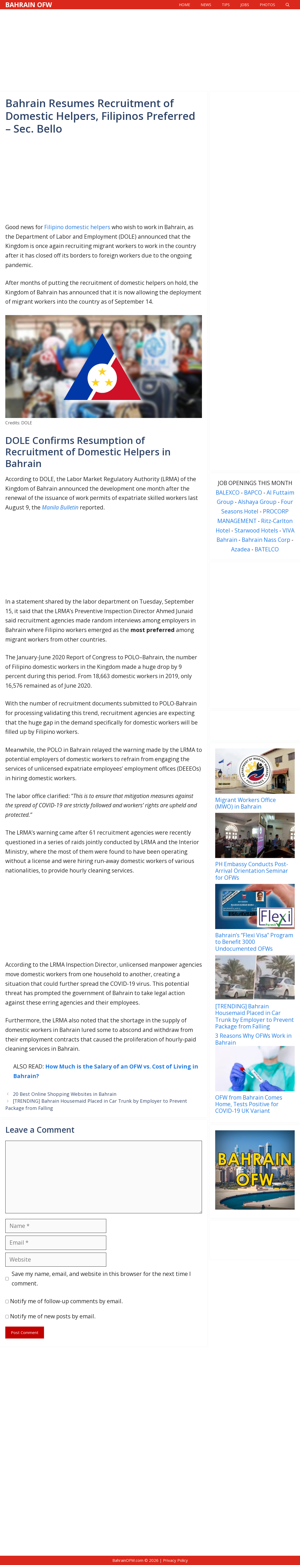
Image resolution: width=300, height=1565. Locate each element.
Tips (226, 4)
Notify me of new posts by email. (53, 1316)
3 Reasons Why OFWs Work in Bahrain (253, 1039)
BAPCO (253, 492)
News (206, 4)
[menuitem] (255, 780)
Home (184, 4)
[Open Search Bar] (287, 4)
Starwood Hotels (256, 530)
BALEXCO (228, 492)
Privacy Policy (175, 1560)
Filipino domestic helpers (77, 227)
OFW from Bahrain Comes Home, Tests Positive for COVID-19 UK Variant (248, 1104)
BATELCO (267, 549)
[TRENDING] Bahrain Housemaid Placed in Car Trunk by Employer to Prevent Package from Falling (254, 1016)
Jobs (244, 4)
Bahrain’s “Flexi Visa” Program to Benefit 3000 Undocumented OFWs (254, 941)
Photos (267, 4)
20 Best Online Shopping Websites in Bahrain (64, 1094)
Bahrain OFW (28, 4)
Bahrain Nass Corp (266, 539)
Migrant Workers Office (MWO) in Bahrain (245, 803)
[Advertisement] (150, 49)
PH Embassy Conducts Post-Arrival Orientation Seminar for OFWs (251, 870)
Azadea (240, 549)
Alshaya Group (257, 501)
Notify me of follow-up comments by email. (66, 1301)
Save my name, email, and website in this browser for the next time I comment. (101, 1278)
